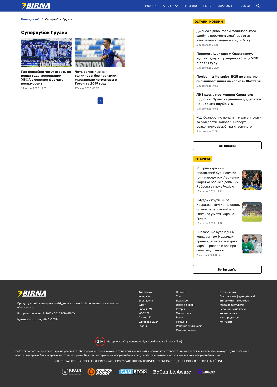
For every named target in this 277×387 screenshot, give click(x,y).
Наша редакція (229, 317)
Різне (207, 5)
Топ (178, 296)
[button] (258, 5)
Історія (180, 309)
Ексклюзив (145, 300)
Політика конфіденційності (237, 296)
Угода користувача (231, 304)
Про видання (227, 292)
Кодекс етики (228, 313)
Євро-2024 (225, 5)
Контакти (225, 321)
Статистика (183, 313)
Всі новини (227, 146)
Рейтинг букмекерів (189, 326)
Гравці (142, 326)
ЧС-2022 (244, 5)
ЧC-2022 (143, 313)
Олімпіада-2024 (148, 321)
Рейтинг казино (186, 330)
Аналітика (170, 5)
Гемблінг (181, 321)
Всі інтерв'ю (227, 269)
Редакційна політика (233, 309)
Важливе (182, 300)
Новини (150, 5)
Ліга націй (145, 317)
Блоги (142, 304)
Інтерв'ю (190, 5)
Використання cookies (234, 300)
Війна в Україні (185, 304)
